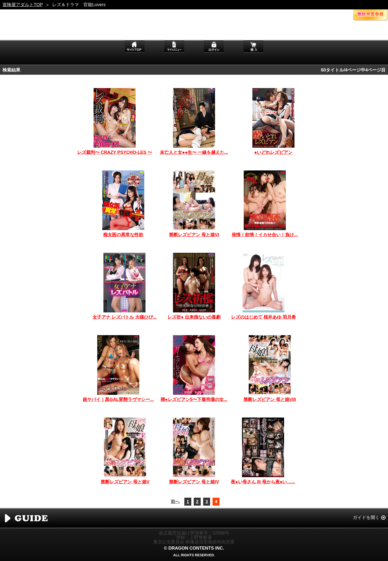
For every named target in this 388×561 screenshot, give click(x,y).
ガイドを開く (366, 517)
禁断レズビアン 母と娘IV (194, 481)
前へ (175, 501)
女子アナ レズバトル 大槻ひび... (125, 317)
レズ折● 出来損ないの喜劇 (194, 317)
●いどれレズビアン (273, 152)
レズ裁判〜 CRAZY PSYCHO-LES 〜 (114, 152)
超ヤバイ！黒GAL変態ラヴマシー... (118, 399)
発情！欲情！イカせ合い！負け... (265, 234)
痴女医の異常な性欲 (123, 234)
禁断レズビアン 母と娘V (125, 481)
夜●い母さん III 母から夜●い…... (263, 481)
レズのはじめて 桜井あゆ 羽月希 (263, 317)
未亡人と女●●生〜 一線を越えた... (194, 152)
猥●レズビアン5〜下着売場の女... (194, 399)
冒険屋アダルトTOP (22, 4)
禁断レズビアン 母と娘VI (194, 234)
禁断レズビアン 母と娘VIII (269, 399)
